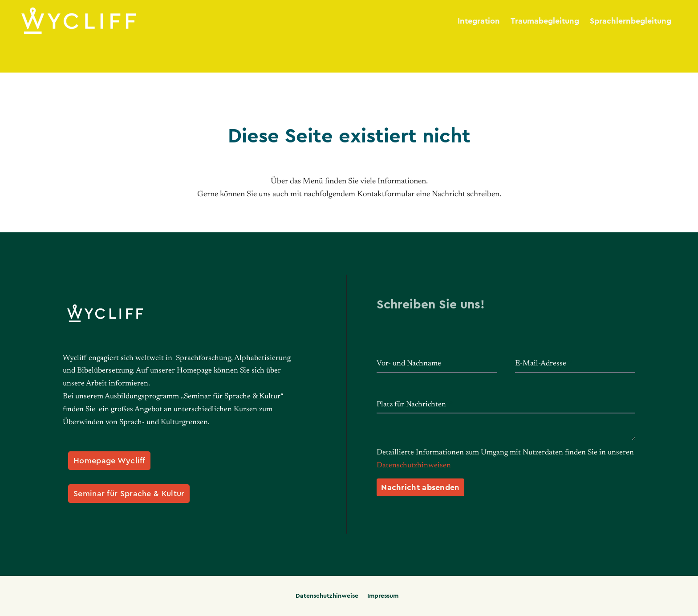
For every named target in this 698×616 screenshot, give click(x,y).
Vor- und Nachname (410, 364)
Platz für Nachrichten (412, 405)
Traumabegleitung (545, 21)
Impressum (382, 596)
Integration (479, 21)
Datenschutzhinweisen (414, 466)
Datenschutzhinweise (327, 596)
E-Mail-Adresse (541, 364)
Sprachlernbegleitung (630, 21)
